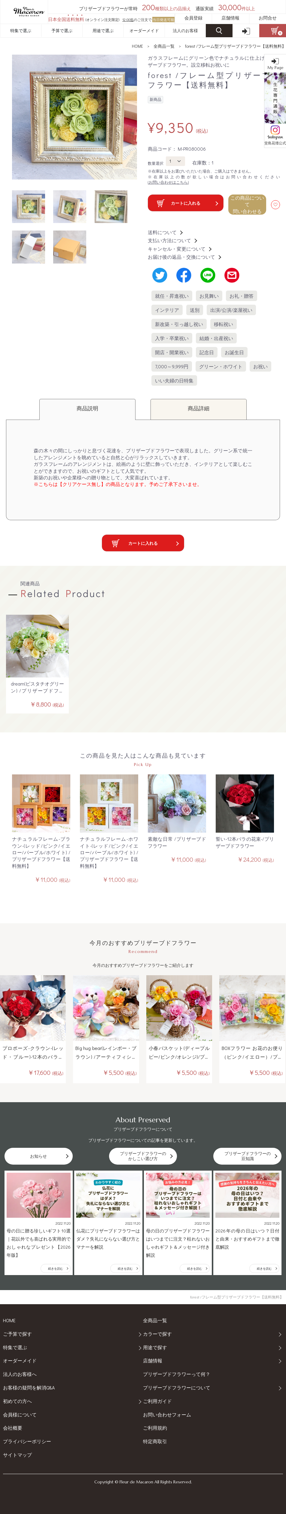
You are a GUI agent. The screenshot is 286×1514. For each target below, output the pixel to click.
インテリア (167, 310)
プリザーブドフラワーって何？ (176, 1374)
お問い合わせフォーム (167, 1414)
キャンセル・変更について (179, 249)
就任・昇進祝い (172, 296)
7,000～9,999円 (171, 366)
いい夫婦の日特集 (174, 380)
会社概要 (12, 1428)
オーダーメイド (144, 30)
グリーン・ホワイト (220, 366)
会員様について (20, 1414)
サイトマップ (17, 1455)
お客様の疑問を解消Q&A (29, 1387)
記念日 (206, 352)
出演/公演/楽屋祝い (231, 310)
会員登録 (193, 18)
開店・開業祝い (172, 352)
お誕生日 (234, 352)
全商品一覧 (164, 46)
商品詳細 (198, 408)
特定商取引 (155, 1441)
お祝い (260, 366)
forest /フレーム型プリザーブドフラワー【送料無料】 (235, 46)
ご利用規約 (155, 1428)
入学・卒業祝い (172, 338)
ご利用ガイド (157, 1401)
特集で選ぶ (20, 30)
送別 (194, 310)
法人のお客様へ (20, 1374)
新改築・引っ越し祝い (179, 324)
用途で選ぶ (103, 30)
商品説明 (87, 408)
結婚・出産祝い (216, 338)
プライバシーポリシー (27, 1441)
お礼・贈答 (242, 296)
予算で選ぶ (61, 30)
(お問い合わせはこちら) (168, 182)
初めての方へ (17, 1401)
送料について (165, 232)
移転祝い (223, 324)
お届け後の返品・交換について (184, 257)
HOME (137, 46)
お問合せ (268, 18)
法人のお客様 (185, 30)
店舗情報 (230, 18)
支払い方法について (172, 240)
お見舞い (209, 296)
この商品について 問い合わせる (247, 204)
